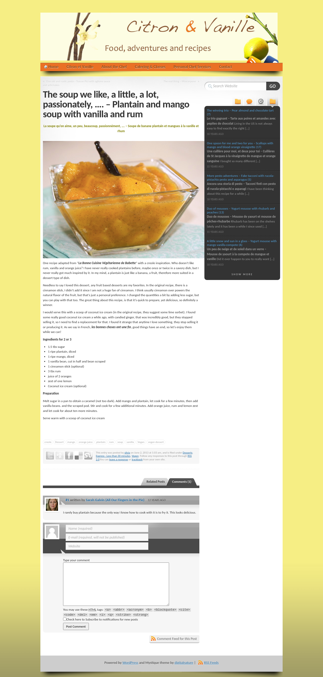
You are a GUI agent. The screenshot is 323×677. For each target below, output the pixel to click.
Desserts (187, 452)
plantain (100, 442)
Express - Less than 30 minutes (113, 456)
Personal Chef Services (192, 66)
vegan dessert (156, 442)
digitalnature (184, 662)
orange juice (86, 442)
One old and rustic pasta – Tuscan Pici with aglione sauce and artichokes (76, 83)
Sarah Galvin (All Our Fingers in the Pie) (115, 500)
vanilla (130, 442)
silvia (127, 452)
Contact (225, 66)
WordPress (130, 662)
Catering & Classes (150, 66)
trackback (137, 459)
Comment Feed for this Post (177, 639)
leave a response (118, 459)
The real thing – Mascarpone (180, 81)
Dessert (59, 442)
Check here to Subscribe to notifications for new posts (100, 619)
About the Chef (114, 66)
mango (71, 442)
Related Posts (156, 482)
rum (111, 442)
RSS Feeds (211, 662)
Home (53, 66)
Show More (242, 274)
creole (47, 442)
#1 (67, 500)
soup (120, 442)
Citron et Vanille (80, 66)
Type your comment (76, 560)
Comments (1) (181, 482)
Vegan (141, 442)
